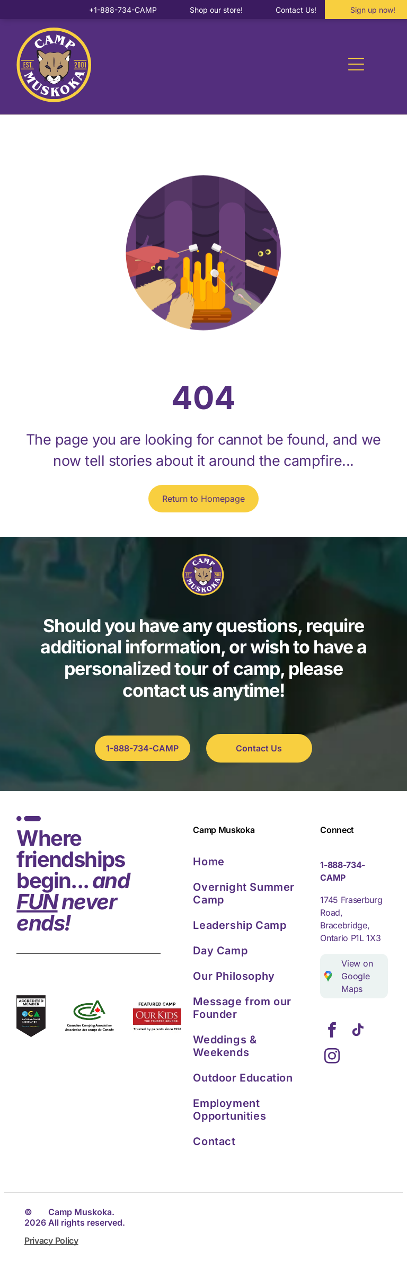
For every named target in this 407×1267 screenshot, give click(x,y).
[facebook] (331, 1031)
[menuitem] (253, 861)
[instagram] (331, 1057)
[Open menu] (356, 64)
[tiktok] (357, 1031)
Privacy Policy (51, 1240)
